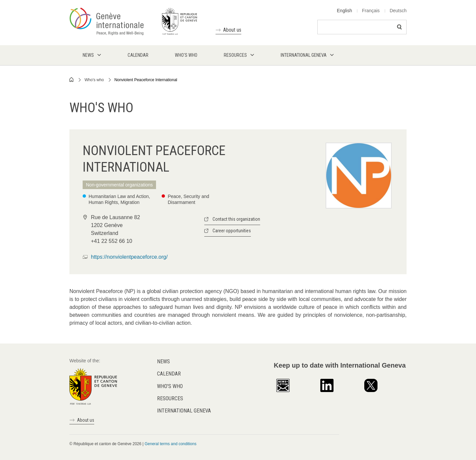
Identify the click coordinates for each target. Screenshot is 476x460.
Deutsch (398, 10)
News (163, 361)
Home (71, 79)
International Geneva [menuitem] (304, 55)
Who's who (94, 80)
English (344, 10)
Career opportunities (232, 230)
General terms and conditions (170, 444)
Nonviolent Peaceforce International (145, 80)
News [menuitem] (88, 55)
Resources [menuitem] (235, 55)
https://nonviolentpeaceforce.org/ (129, 257)
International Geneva (184, 411)
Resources (170, 398)
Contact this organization (236, 219)
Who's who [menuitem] (186, 55)
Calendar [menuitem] (138, 55)
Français (371, 10)
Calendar (169, 374)
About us (232, 30)
